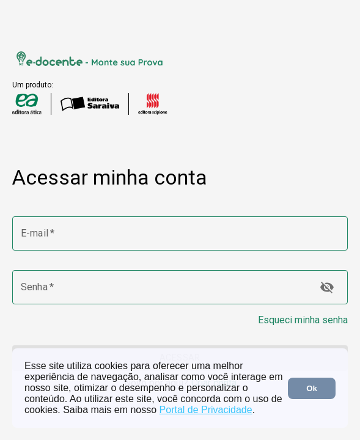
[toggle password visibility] (327, 287)
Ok (311, 388)
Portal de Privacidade (206, 410)
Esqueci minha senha (303, 320)
